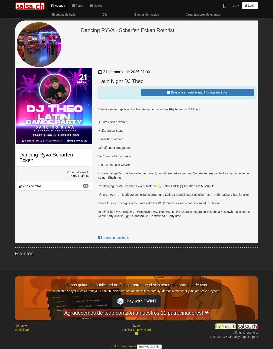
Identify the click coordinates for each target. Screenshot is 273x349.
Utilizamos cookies (124, 346)
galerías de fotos (54, 186)
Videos (96, 5)
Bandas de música (146, 14)
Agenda (58, 5)
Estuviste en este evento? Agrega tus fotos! (197, 92)
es (236, 5)
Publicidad (22, 329)
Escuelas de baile (64, 14)
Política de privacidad (136, 329)
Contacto (21, 325)
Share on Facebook (113, 237)
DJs (104, 14)
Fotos (77, 5)
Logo (136, 325)
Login (250, 5)
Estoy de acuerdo (149, 346)
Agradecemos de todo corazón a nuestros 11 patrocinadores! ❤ (136, 313)
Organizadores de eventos (203, 14)
